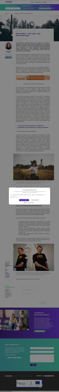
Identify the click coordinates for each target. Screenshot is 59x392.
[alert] (29, 196)
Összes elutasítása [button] (34, 200)
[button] (29, 202)
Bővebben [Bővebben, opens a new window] (35, 192)
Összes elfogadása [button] (24, 200)
